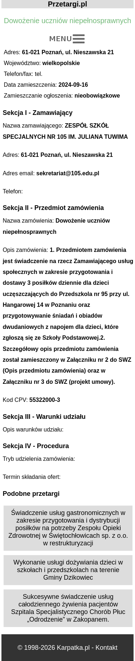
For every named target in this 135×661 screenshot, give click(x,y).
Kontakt (106, 647)
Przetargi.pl (67, 4)
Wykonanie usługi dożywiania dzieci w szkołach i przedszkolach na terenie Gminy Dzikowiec (68, 570)
